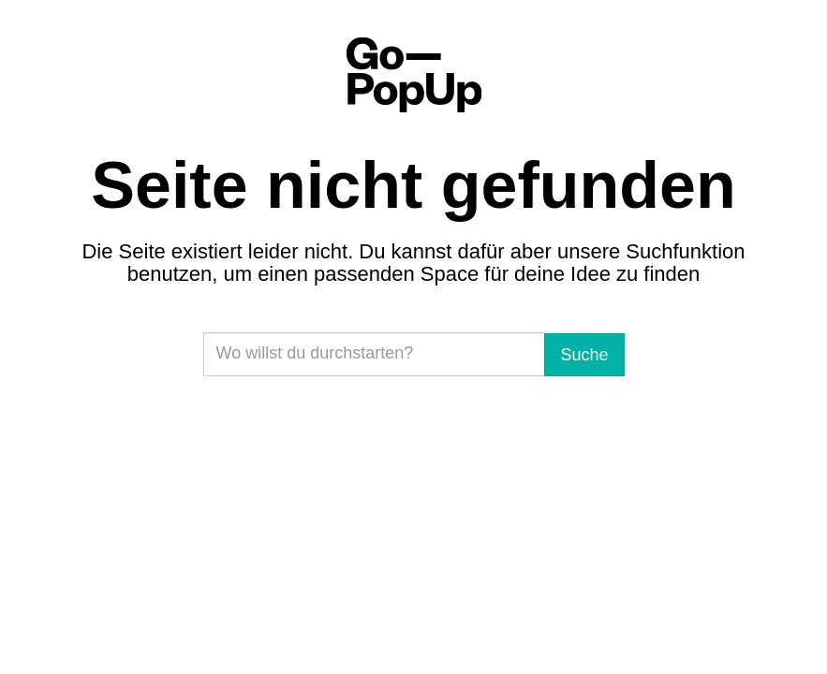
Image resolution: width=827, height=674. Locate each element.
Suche (584, 354)
